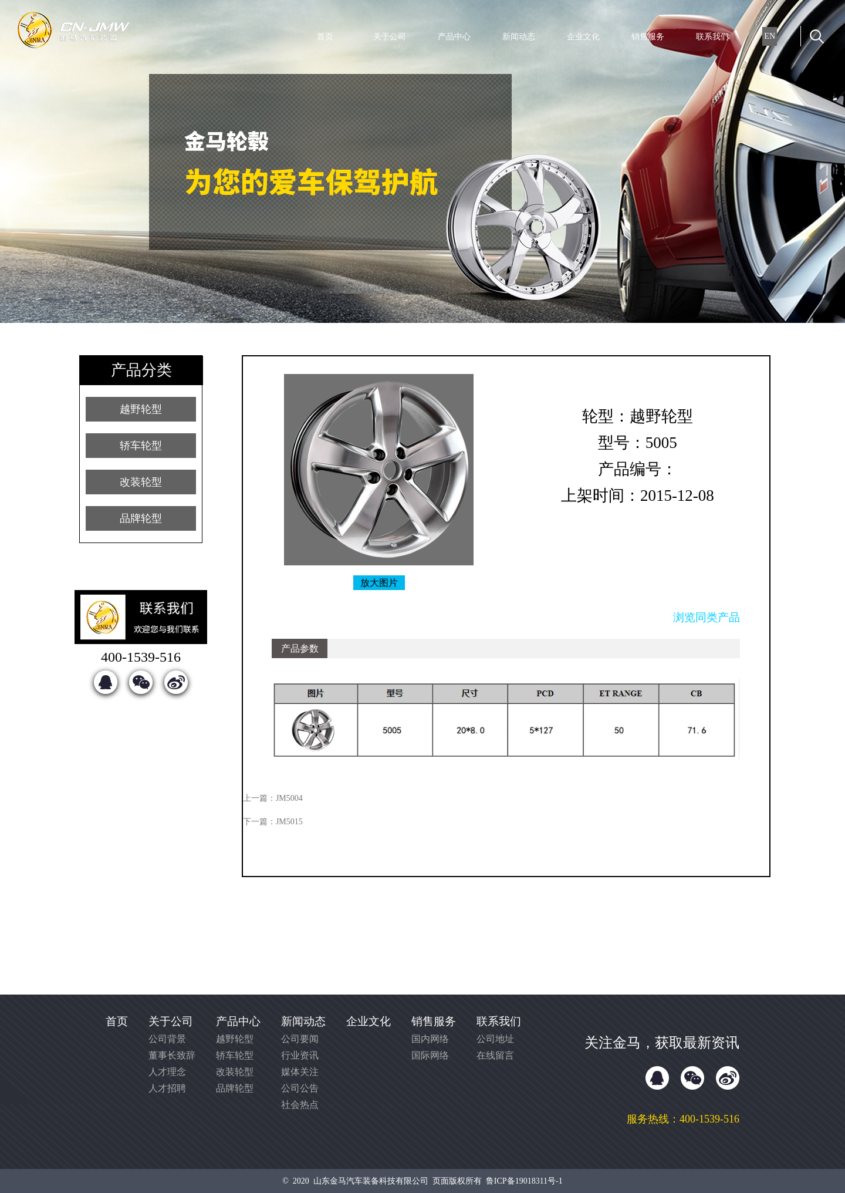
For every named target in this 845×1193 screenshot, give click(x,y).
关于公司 (389, 36)
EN (769, 36)
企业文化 (583, 36)
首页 (325, 36)
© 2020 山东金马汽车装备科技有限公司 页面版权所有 (384, 1181)
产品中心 (454, 36)
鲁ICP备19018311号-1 (524, 1181)
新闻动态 (518, 36)
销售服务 (647, 36)
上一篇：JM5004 (273, 798)
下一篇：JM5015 (273, 821)
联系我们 (712, 36)
